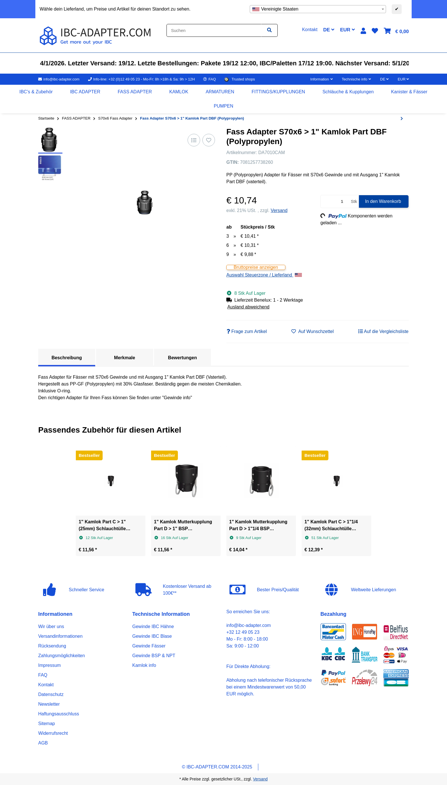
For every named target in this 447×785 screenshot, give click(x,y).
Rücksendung (52, 645)
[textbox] (318, 9)
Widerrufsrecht (53, 733)
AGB (43, 742)
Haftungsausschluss (58, 713)
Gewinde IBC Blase (152, 636)
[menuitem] (36, 92)
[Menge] (335, 201)
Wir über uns (51, 626)
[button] (363, 31)
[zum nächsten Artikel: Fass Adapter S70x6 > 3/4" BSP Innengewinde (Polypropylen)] (402, 118)
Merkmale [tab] (124, 357)
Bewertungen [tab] (182, 357)
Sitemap (46, 723)
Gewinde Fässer (149, 645)
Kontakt (46, 684)
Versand (279, 210)
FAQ (42, 675)
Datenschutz (51, 694)
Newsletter (49, 704)
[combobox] (318, 9)
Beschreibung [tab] (67, 357)
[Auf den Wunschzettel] (208, 140)
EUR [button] (347, 30)
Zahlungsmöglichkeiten (61, 655)
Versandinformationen (60, 636)
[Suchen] (213, 30)
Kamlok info (144, 665)
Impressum (49, 665)
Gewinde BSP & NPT (153, 655)
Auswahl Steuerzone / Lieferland (264, 275)
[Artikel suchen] (269, 30)
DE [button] (328, 30)
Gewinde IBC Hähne (153, 626)
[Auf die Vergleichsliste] (194, 140)
